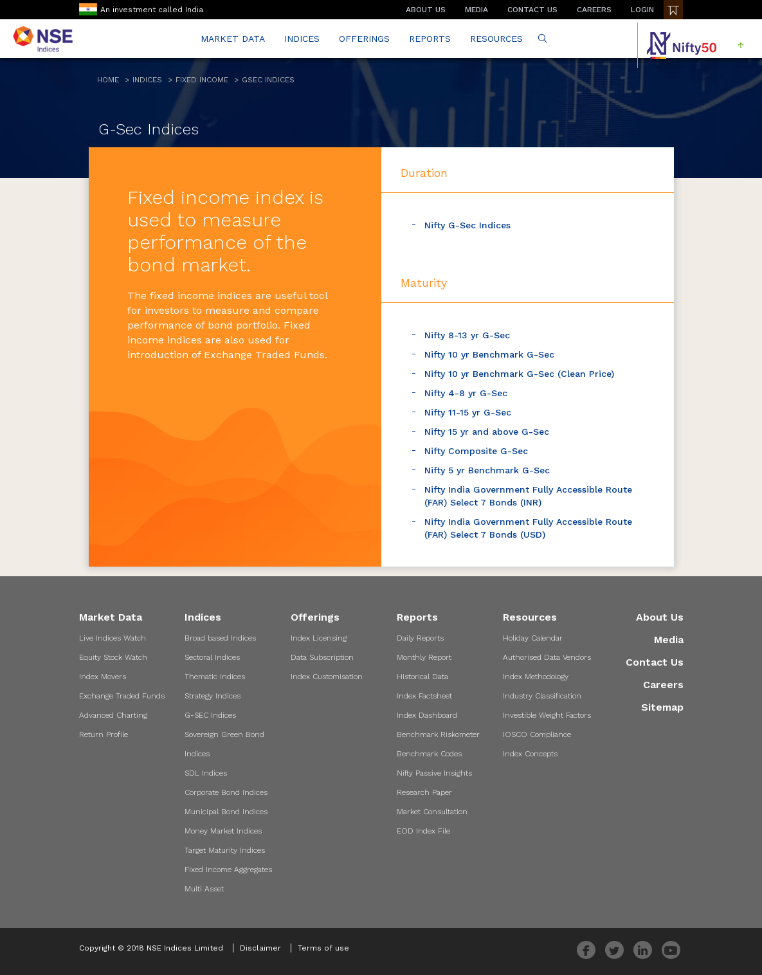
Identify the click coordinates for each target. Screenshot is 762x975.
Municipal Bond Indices (226, 811)
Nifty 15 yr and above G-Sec (486, 431)
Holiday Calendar (533, 637)
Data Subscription (322, 657)
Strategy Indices (212, 695)
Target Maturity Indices (225, 850)
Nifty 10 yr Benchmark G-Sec (489, 354)
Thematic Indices (215, 676)
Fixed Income (202, 79)
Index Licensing (319, 637)
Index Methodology (535, 676)
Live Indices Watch (112, 637)
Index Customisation (327, 676)
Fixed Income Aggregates (228, 869)
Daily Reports (420, 637)
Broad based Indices (220, 637)
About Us (660, 617)
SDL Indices (206, 773)
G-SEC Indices (210, 715)
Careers (663, 685)
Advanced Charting (113, 715)
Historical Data (422, 676)
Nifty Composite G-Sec (476, 451)
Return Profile (103, 734)
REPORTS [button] (430, 38)
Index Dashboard (427, 715)
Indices (147, 79)
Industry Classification (542, 695)
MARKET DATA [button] (233, 38)
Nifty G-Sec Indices (467, 225)
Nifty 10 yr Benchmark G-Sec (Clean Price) (519, 374)
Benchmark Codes (429, 753)
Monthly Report (424, 657)
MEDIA (476, 9)
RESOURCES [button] (496, 38)
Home (108, 79)
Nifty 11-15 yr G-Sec (467, 412)
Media (669, 639)
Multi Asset (204, 888)
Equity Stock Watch (113, 657)
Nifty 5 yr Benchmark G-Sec (487, 470)
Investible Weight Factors (547, 715)
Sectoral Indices (212, 657)
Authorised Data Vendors (547, 657)
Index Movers (102, 676)
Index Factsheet (424, 695)
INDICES (302, 38)
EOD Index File (423, 830)
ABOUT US (426, 9)
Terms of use (323, 947)
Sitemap (662, 707)
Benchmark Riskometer (438, 734)
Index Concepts (530, 753)
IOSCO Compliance (537, 734)
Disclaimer (260, 947)
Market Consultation (432, 811)
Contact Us (655, 662)
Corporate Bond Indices (226, 792)
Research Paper (424, 792)
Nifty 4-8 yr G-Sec (465, 393)
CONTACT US (532, 9)
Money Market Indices (223, 830)
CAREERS (594, 9)
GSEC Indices (268, 79)
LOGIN (642, 9)
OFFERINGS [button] (364, 38)
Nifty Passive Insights (434, 773)
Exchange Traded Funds (122, 695)
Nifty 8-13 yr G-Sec (467, 335)
